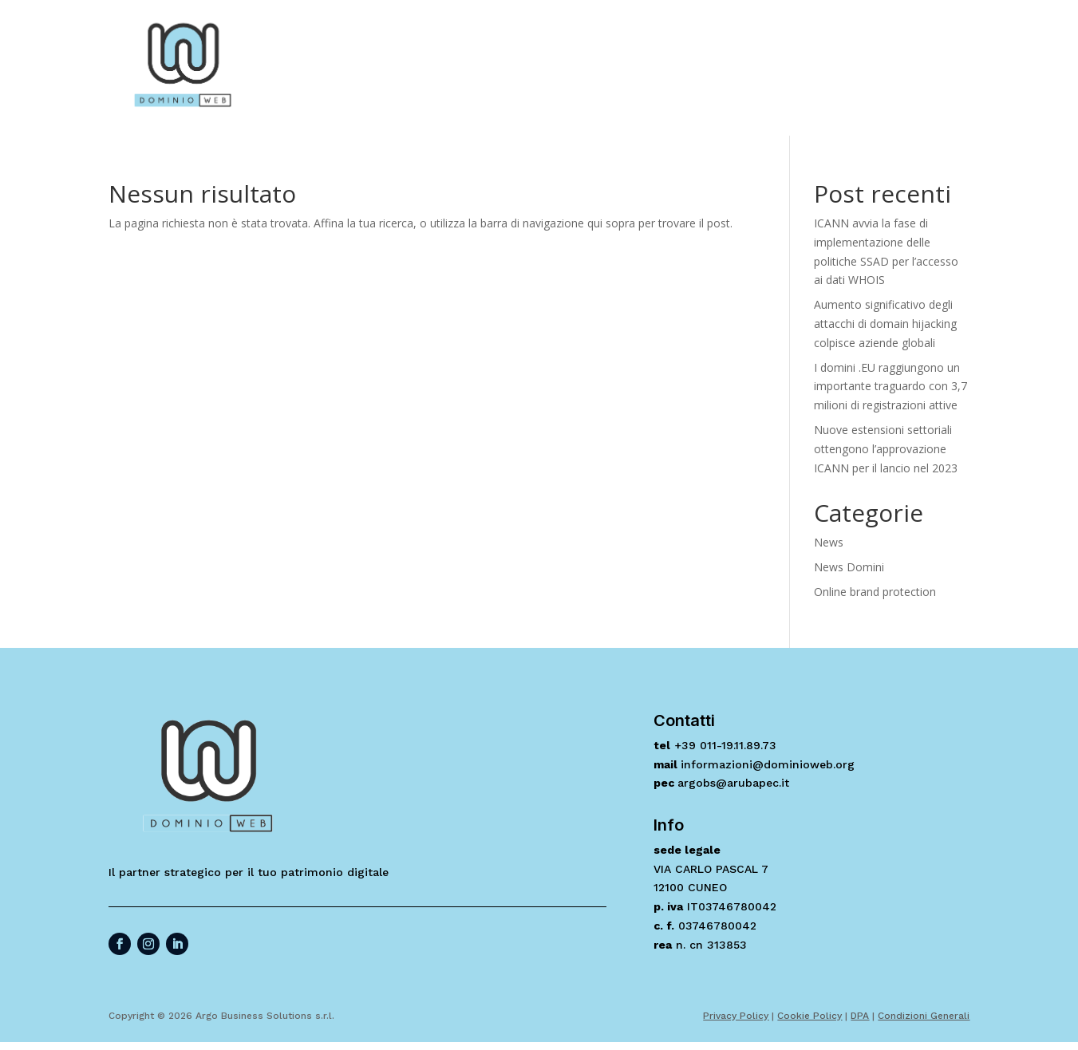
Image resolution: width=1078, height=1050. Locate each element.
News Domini (849, 566)
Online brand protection (875, 591)
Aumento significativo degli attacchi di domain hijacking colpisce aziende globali (885, 323)
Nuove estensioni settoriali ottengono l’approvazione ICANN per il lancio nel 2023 (886, 449)
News (828, 542)
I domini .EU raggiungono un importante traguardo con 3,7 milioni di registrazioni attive (890, 386)
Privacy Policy (735, 1015)
